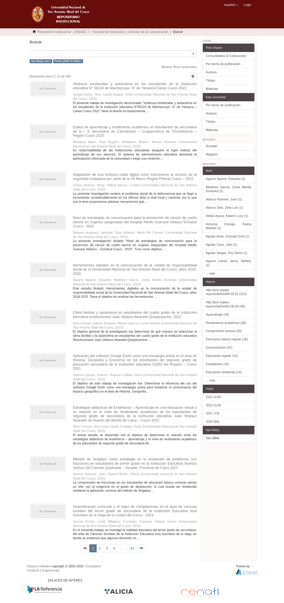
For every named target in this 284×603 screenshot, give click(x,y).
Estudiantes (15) (217, 364)
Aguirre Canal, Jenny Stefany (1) (228, 263)
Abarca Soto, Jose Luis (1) (224, 207)
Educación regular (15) (222, 355)
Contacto (33, 570)
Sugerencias (50, 570)
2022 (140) (213, 397)
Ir (193, 53)
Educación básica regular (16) (227, 339)
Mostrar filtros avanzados (179, 67)
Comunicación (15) (219, 347)
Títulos (210, 80)
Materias (212, 88)
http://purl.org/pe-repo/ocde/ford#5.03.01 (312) (226, 292)
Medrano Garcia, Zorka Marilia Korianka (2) (228, 189)
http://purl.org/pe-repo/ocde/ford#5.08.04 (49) (225, 304)
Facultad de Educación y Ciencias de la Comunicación (130, 32)
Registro (212, 154)
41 (132, 548)
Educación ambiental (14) (224, 372)
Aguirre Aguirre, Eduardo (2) (225, 179)
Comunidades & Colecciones (226, 56)
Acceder (212, 146)
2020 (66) (213, 421)
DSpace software (39, 566)
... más (210, 273)
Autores (211, 72)
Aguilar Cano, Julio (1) (221, 244)
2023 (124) (213, 405)
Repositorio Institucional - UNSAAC (62, 32)
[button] (231, 5)
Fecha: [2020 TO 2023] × (68, 61)
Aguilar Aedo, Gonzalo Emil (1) (227, 236)
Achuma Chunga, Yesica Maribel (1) (228, 226)
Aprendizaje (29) (217, 314)
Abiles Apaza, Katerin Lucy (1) (227, 216)
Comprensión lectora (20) (224, 331)
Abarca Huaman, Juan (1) (224, 199)
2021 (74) (213, 413)
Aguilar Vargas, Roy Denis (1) (226, 253)
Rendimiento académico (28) (226, 323)
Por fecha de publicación (223, 64)
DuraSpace (93, 566)
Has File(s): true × (41, 61)
